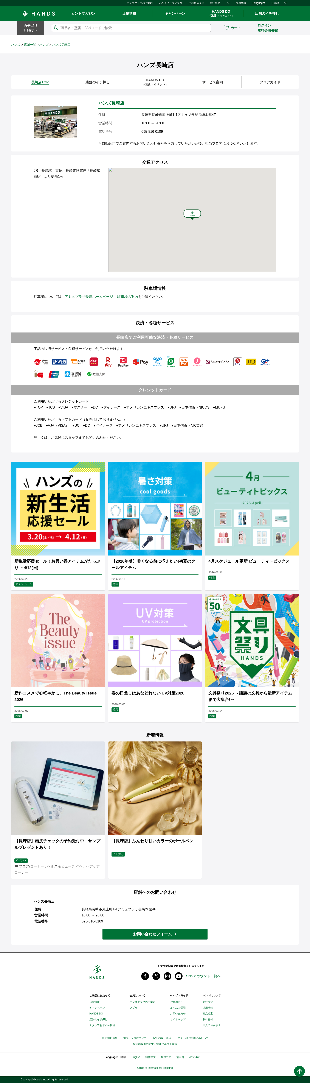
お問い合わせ (178, 1013)
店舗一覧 (30, 44)
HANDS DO (220, 14)
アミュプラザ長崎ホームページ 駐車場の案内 (101, 296)
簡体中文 (150, 1057)
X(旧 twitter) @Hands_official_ (156, 976)
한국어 (180, 1057)
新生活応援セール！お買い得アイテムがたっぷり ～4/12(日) (57, 564)
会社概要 (215, 3)
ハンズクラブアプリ (170, 3)
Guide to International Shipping (155, 1068)
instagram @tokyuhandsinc (167, 976)
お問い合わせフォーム (152, 934)
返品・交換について (135, 1037)
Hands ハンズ (38, 13)
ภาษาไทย (194, 1057)
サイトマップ (178, 1019)
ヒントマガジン (83, 13)
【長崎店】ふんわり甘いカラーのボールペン (152, 841)
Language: (259, 3)
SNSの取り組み (162, 1037)
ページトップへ (299, 1071)
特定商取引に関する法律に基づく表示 (155, 1044)
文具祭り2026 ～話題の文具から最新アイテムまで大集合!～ (250, 696)
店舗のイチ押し (267, 13)
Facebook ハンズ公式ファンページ (145, 976)
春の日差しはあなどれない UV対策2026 (148, 693)
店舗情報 (129, 13)
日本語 (275, 3)
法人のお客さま (212, 1025)
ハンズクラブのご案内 (140, 3)
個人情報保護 (109, 1037)
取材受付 (208, 1019)
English (136, 1057)
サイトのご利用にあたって (193, 1037)
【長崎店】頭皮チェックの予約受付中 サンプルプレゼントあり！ (57, 844)
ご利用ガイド (196, 3)
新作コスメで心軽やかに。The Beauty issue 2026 (55, 696)
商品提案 (208, 1013)
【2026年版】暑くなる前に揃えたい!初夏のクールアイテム (153, 564)
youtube (179, 976)
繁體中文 (166, 1057)
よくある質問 (178, 1007)
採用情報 (241, 3)
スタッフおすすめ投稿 (102, 1025)
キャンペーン (175, 13)
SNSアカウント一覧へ (203, 976)
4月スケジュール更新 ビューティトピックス (249, 561)
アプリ (133, 1007)
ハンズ (15, 44)
